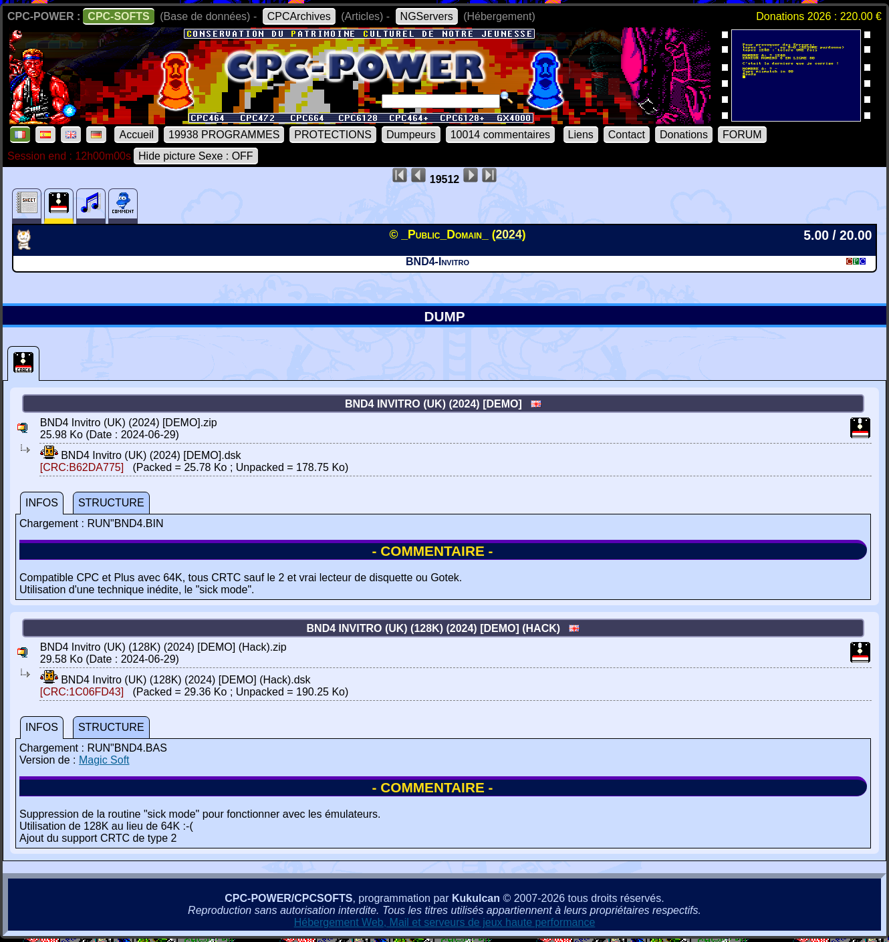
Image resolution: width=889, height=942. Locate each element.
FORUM (742, 134)
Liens (581, 134)
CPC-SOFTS (118, 16)
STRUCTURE (111, 502)
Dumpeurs (411, 134)
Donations (684, 134)
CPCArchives (299, 16)
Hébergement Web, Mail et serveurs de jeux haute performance (445, 922)
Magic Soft (104, 760)
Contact (626, 134)
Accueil (136, 134)
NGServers (426, 16)
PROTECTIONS (333, 134)
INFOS (41, 502)
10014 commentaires (500, 134)
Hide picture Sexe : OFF (195, 156)
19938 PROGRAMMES (223, 134)
